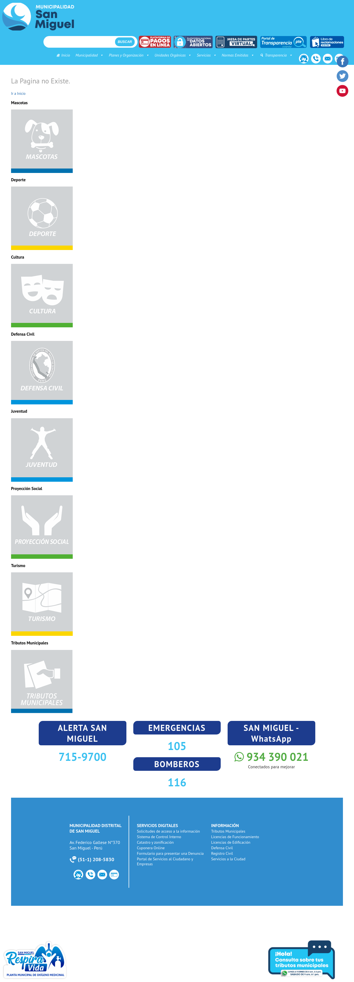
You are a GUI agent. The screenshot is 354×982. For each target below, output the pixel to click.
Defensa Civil (222, 847)
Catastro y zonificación (156, 842)
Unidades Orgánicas (170, 55)
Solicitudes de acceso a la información (169, 831)
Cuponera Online (151, 847)
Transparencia (275, 55)
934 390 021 (271, 756)
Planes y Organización (126, 55)
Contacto (301, 59)
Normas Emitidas (235, 55)
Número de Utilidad (313, 59)
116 (177, 782)
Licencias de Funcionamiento (236, 836)
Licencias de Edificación (231, 842)
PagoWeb (116, 875)
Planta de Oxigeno (44, 959)
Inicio (62, 55)
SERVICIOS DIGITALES (158, 825)
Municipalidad (86, 55)
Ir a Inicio (18, 93)
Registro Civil (223, 853)
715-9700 (82, 756)
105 (177, 746)
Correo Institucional (326, 59)
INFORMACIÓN (226, 825)
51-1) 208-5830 (96, 859)
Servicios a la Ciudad (229, 858)
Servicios (203, 55)
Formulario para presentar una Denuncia (171, 853)
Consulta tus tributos (309, 959)
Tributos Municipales (229, 831)
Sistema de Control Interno (160, 836)
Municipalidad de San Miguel (38, 16)
